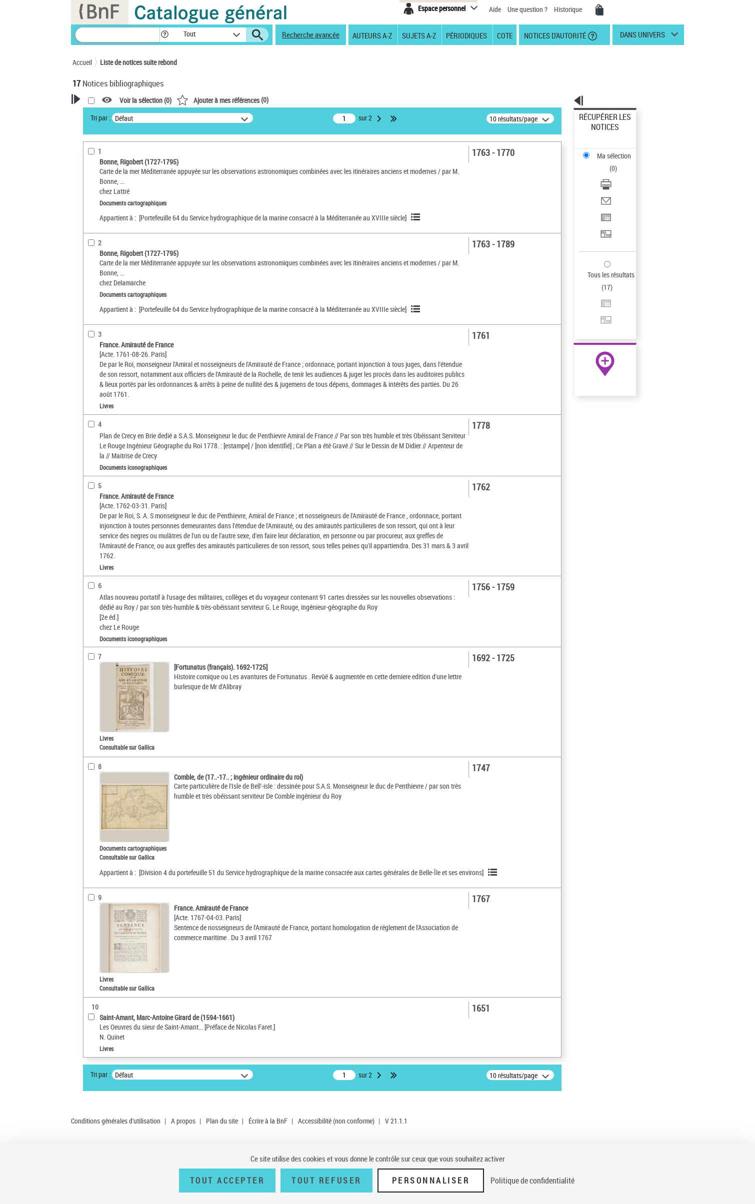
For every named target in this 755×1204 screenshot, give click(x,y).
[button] (164, 34)
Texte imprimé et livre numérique (131, 320)
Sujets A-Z (419, 35)
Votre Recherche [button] (113, 115)
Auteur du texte (107, 242)
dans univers (642, 36)
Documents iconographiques (125, 350)
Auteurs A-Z (372, 35)
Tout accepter (227, 1180)
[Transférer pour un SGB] (618, 186)
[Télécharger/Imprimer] (618, 150)
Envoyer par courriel (608, 162)
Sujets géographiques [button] (116, 465)
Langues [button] (95, 415)
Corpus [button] (93, 515)
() (351, 99)
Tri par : (229, 117)
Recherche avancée (311, 34)
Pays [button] (90, 532)
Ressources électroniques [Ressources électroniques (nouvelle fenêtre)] (600, 316)
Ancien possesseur (112, 227)
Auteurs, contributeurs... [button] (120, 399)
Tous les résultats (604, 213)
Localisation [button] (101, 365)
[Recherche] (118, 34)
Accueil (82, 62)
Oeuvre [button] (93, 382)
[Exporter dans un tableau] (618, 174)
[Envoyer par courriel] (618, 162)
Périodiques (466, 35)
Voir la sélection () (274, 100)
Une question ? (528, 9)
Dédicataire (102, 257)
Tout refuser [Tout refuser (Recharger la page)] (326, 1180)
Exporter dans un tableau (616, 174)
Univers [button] (94, 499)
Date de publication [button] (112, 432)
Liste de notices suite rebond (138, 62)
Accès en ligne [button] (104, 288)
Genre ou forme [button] (106, 482)
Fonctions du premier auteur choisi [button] (126, 206)
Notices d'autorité (554, 35)
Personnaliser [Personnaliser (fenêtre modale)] (431, 1180)
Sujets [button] (92, 449)
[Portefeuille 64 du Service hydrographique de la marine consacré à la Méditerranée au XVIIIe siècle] (401, 215)
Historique (569, 9)
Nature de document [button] (114, 305)
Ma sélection (598, 132)
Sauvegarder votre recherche (135, 164)
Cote (504, 35)
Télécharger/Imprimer (610, 150)
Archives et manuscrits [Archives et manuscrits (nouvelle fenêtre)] (596, 305)
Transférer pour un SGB (613, 186)
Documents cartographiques (125, 335)
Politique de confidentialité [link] (532, 1180)
